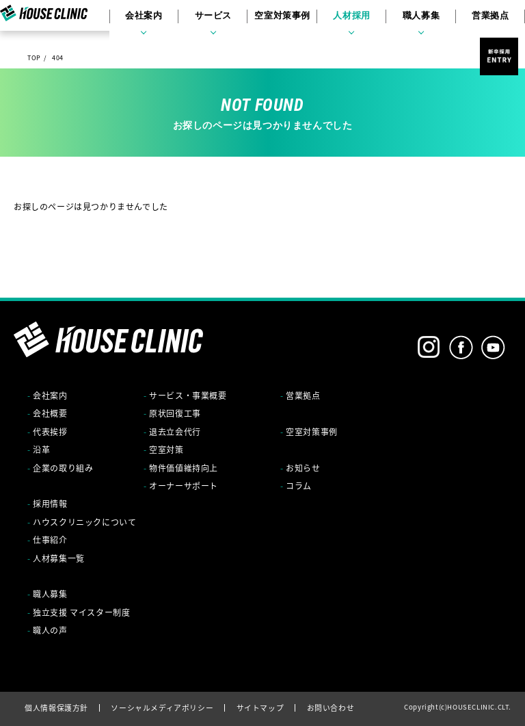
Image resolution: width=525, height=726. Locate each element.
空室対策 (166, 449)
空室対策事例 (282, 21)
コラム (299, 486)
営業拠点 (478, 21)
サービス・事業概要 (187, 395)
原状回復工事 (175, 413)
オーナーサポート (183, 486)
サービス (215, 21)
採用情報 (50, 503)
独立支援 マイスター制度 (81, 612)
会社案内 (149, 21)
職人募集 (412, 21)
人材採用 (347, 21)
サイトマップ (260, 707)
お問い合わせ (331, 707)
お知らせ (303, 468)
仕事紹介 (50, 540)
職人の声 (50, 630)
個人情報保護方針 (56, 707)
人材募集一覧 (59, 558)
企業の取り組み (63, 468)
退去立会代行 (175, 432)
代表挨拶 (50, 432)
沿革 (41, 449)
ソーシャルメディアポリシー (162, 707)
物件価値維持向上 (183, 468)
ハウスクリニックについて (84, 522)
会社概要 (50, 413)
